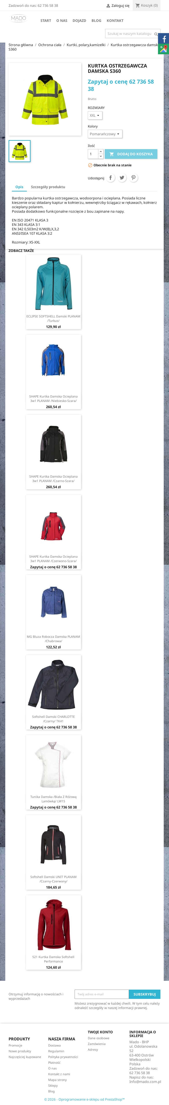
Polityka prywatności (63, 1057)
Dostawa (54, 1045)
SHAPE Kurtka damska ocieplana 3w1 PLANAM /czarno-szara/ (53, 478)
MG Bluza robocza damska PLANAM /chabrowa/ (53, 638)
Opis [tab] (19, 186)
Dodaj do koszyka (131, 154)
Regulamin (56, 1051)
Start (45, 20)
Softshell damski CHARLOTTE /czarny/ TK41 (53, 719)
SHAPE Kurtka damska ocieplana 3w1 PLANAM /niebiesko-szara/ (53, 398)
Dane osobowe (98, 1038)
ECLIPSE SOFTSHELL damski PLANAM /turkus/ (53, 318)
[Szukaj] (132, 33)
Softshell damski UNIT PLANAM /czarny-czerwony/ (53, 879)
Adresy (93, 1049)
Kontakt (115, 20)
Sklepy (53, 1085)
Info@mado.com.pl (145, 1081)
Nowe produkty (20, 1051)
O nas (61, 20)
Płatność (54, 1062)
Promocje (15, 1045)
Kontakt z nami (59, 1074)
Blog (96, 20)
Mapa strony (57, 1080)
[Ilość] (93, 154)
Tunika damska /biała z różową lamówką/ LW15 (53, 799)
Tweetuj (122, 177)
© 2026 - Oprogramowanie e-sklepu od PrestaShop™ (84, 1099)
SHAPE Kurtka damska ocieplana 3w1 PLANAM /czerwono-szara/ (53, 558)
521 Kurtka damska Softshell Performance (53, 959)
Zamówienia (97, 1044)
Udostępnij (110, 177)
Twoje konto (100, 1032)
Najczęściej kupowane (25, 1057)
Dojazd (79, 20)
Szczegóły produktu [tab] (48, 186)
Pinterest (133, 177)
